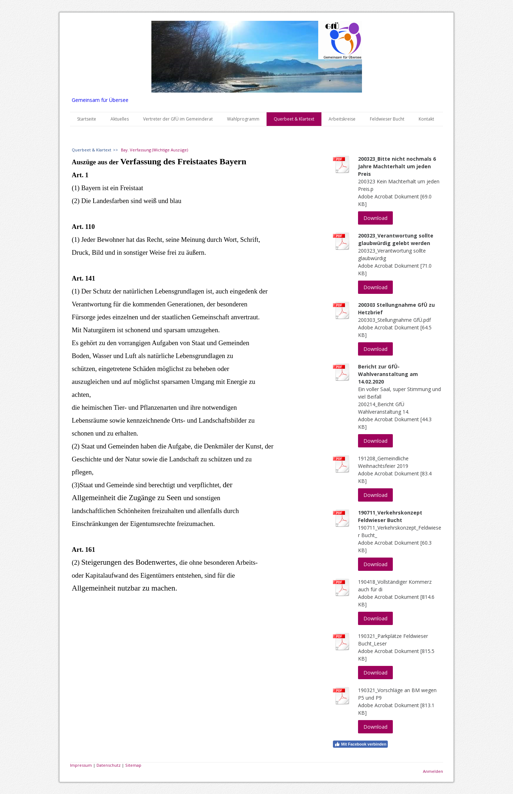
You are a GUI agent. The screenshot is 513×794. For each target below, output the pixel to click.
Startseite (86, 119)
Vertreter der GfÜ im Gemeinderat (178, 119)
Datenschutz (109, 765)
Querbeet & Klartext (294, 119)
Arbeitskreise (342, 119)
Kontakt (426, 119)
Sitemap (133, 765)
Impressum (81, 765)
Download (375, 218)
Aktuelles (119, 119)
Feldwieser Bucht (387, 119)
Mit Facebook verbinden (360, 744)
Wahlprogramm (243, 119)
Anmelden (433, 771)
